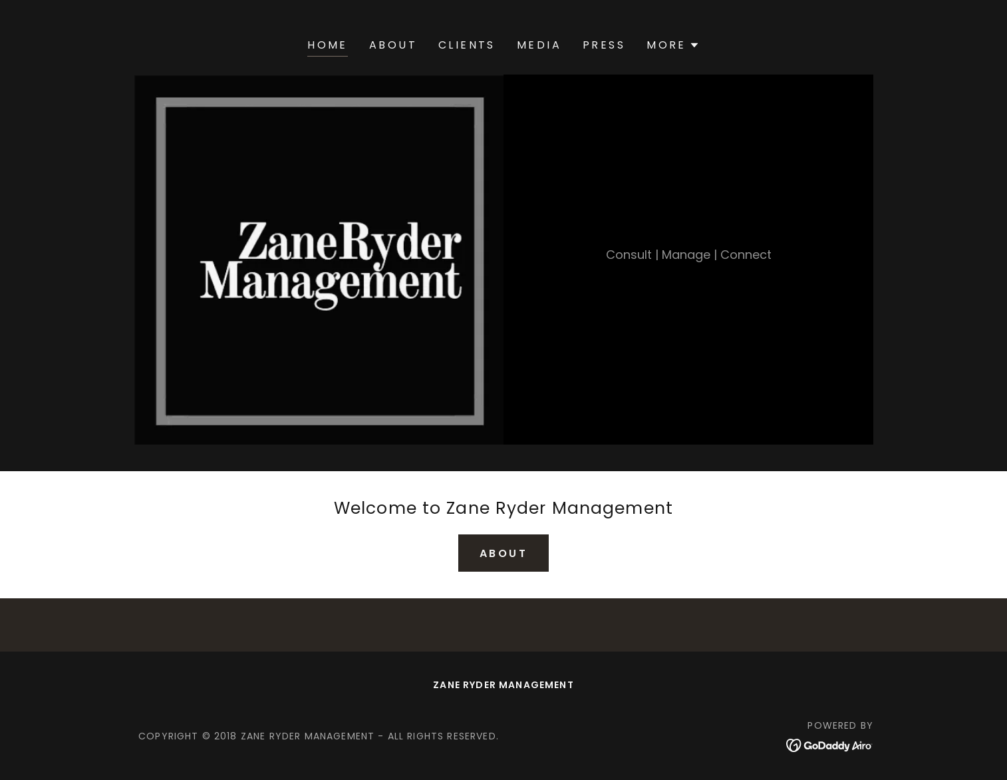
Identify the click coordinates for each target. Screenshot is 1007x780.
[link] (829, 744)
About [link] (393, 45)
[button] (673, 45)
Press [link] (604, 45)
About (503, 553)
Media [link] (539, 45)
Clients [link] (467, 45)
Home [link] (327, 45)
